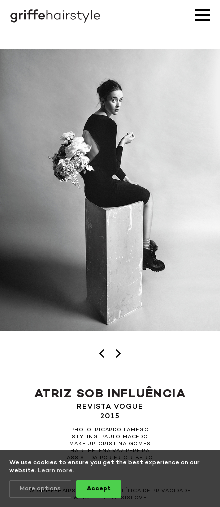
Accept (99, 488)
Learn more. (56, 471)
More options (40, 488)
